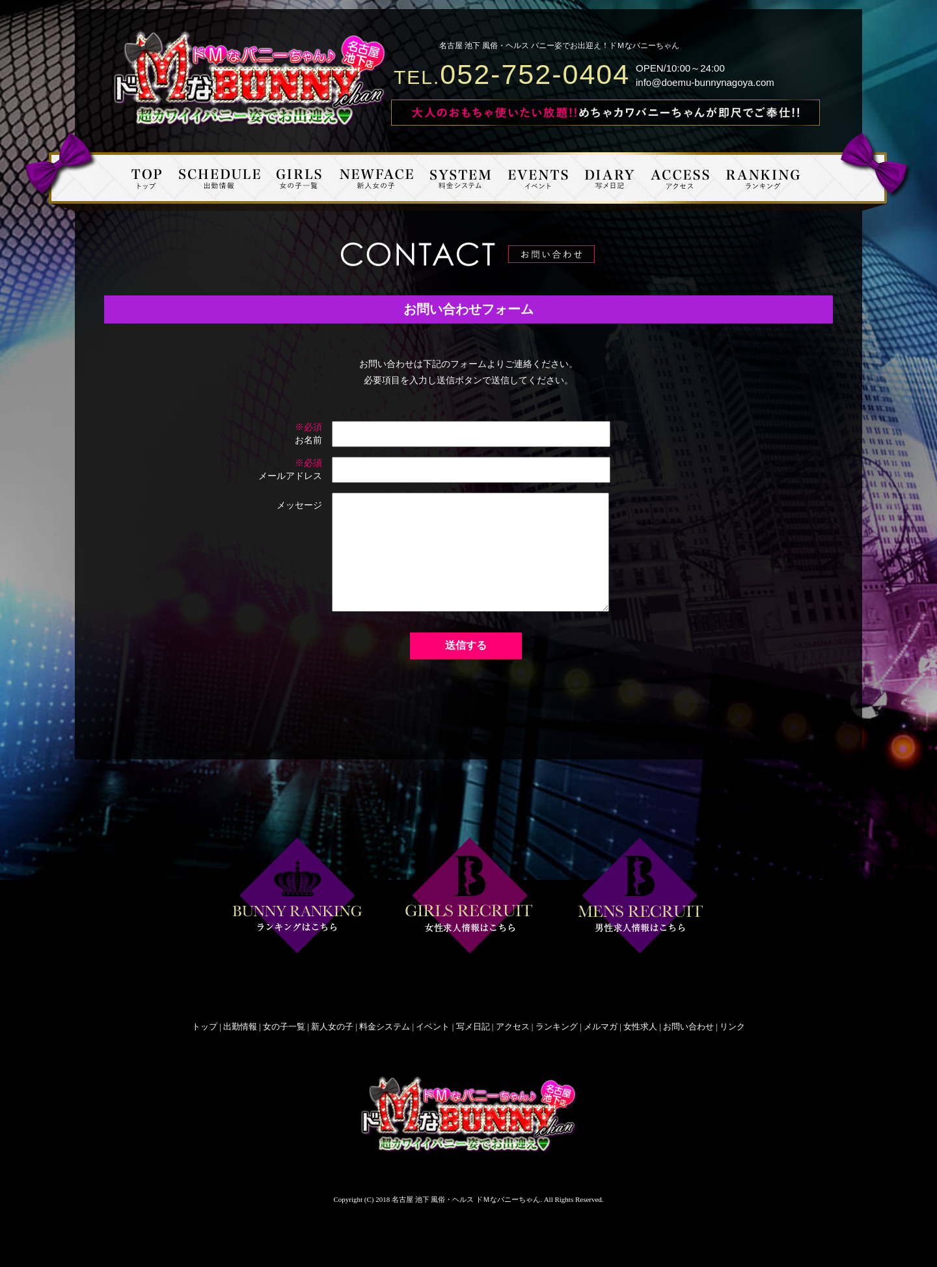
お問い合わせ (688, 1026)
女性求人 (640, 1026)
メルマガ (601, 1026)
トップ (204, 1026)
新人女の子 (332, 1026)
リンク (732, 1026)
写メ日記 (473, 1026)
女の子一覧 (284, 1026)
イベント (433, 1026)
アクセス (513, 1026)
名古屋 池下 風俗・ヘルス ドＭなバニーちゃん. (467, 1199)
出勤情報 (240, 1026)
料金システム (384, 1026)
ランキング (557, 1026)
